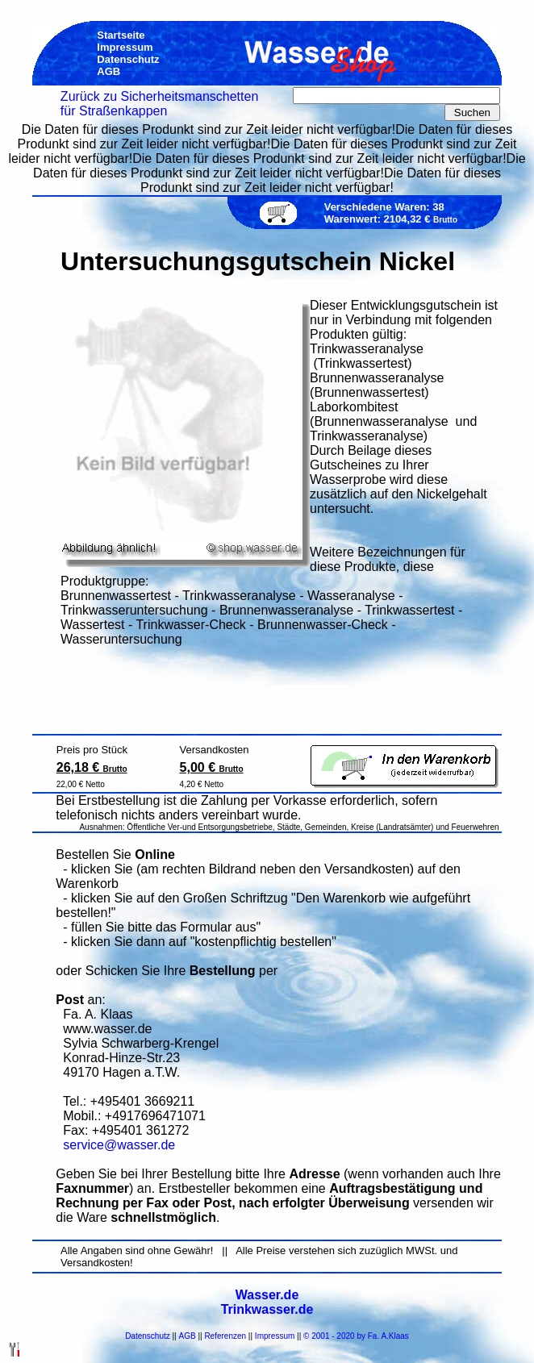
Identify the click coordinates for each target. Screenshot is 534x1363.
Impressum (274, 1336)
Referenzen (225, 1336)
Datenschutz (147, 1336)
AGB (187, 1336)
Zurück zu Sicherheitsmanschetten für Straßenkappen (159, 104)
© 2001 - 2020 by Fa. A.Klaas (356, 1336)
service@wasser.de (119, 1145)
